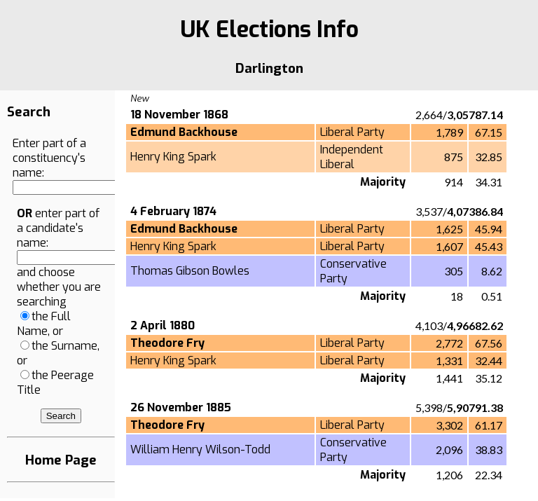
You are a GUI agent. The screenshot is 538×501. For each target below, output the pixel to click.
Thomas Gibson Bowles (189, 270)
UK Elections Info (269, 29)
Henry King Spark (173, 156)
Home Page (61, 460)
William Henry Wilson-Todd (200, 449)
